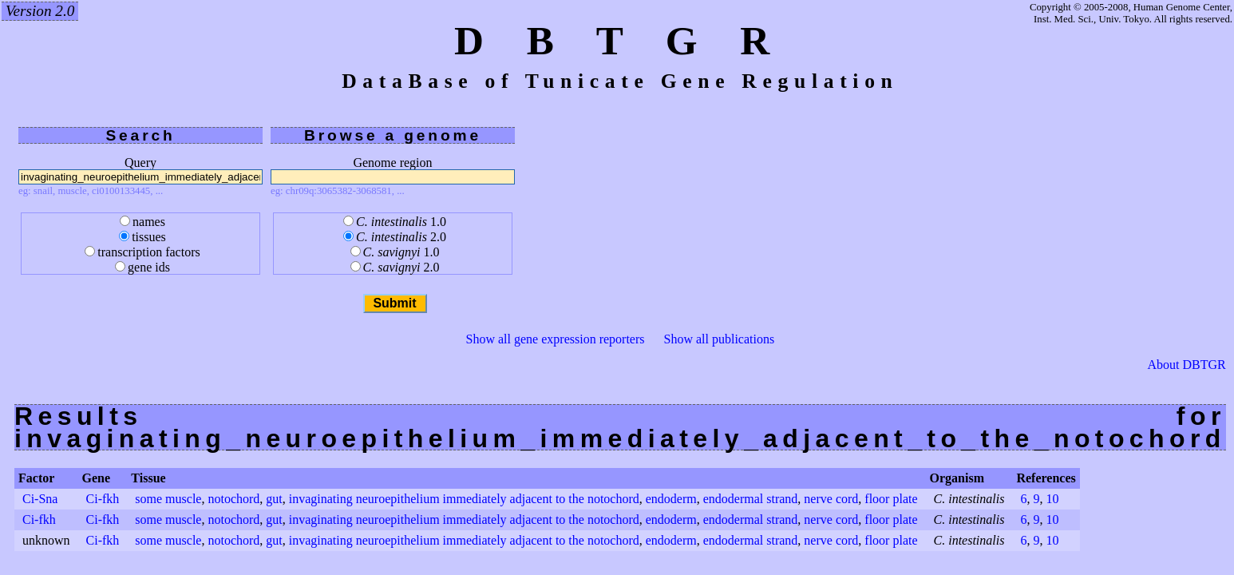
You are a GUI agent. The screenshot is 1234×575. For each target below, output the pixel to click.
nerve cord (831, 499)
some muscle (168, 499)
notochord (233, 499)
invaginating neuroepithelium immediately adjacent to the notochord (464, 499)
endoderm (671, 499)
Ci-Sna (39, 499)
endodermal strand (750, 499)
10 (1052, 499)
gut (274, 499)
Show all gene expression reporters (555, 339)
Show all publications (719, 339)
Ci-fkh (103, 499)
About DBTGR (1187, 365)
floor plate (890, 499)
